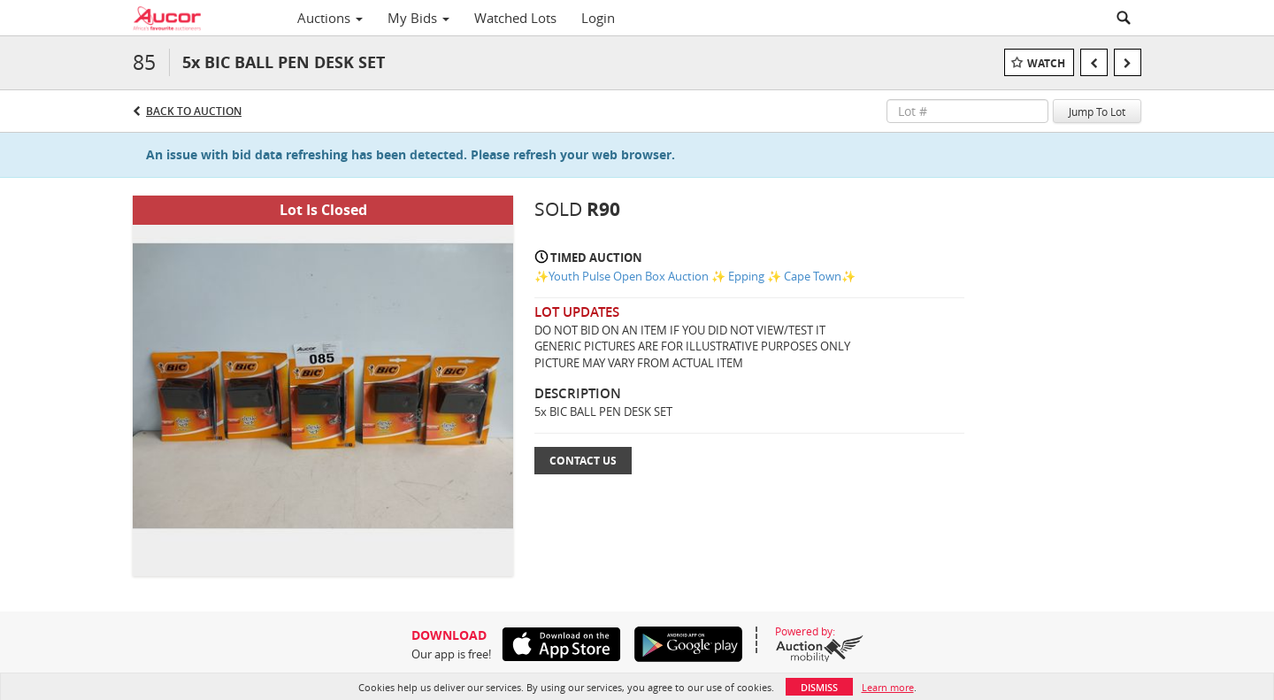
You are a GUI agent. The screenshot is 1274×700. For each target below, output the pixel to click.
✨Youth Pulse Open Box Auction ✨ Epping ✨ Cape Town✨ (695, 276)
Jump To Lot (1097, 111)
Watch (1046, 63)
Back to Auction (194, 111)
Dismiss (819, 687)
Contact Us (583, 460)
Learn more (888, 687)
